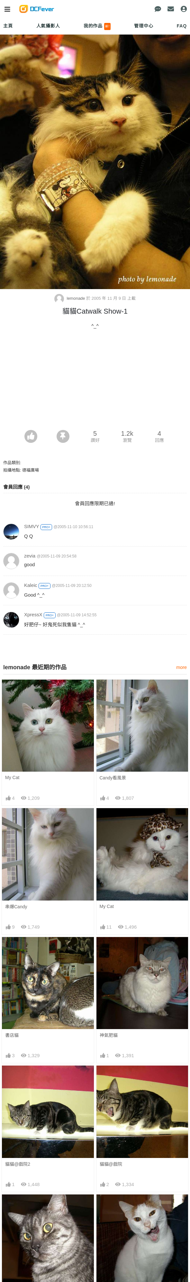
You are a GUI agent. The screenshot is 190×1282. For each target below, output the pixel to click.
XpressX (33, 614)
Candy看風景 (113, 777)
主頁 (8, 25)
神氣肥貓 (109, 1035)
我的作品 (97, 26)
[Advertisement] (95, 381)
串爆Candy (16, 906)
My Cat (12, 777)
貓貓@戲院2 (17, 1164)
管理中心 (143, 25)
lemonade (70, 298)
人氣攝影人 (48, 25)
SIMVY (31, 526)
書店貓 (12, 1035)
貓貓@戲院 (111, 1164)
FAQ (182, 25)
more (181, 667)
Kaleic (30, 585)
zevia (29, 555)
